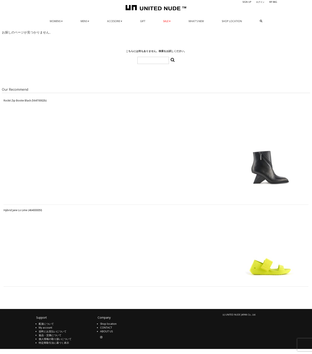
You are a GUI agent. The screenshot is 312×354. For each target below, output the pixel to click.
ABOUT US (106, 331)
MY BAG (273, 1)
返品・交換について (50, 335)
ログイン (260, 1)
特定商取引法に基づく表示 (54, 343)
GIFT (142, 21)
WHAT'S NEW (196, 21)
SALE (167, 21)
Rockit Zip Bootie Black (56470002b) (25, 100)
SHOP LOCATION (232, 21)
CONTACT (106, 327)
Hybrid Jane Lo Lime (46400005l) (23, 210)
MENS (85, 21)
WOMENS (56, 21)
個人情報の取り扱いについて (55, 339)
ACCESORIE (114, 21)
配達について (46, 324)
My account (45, 327)
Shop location (108, 324)
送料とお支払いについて (52, 331)
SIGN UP (246, 1)
